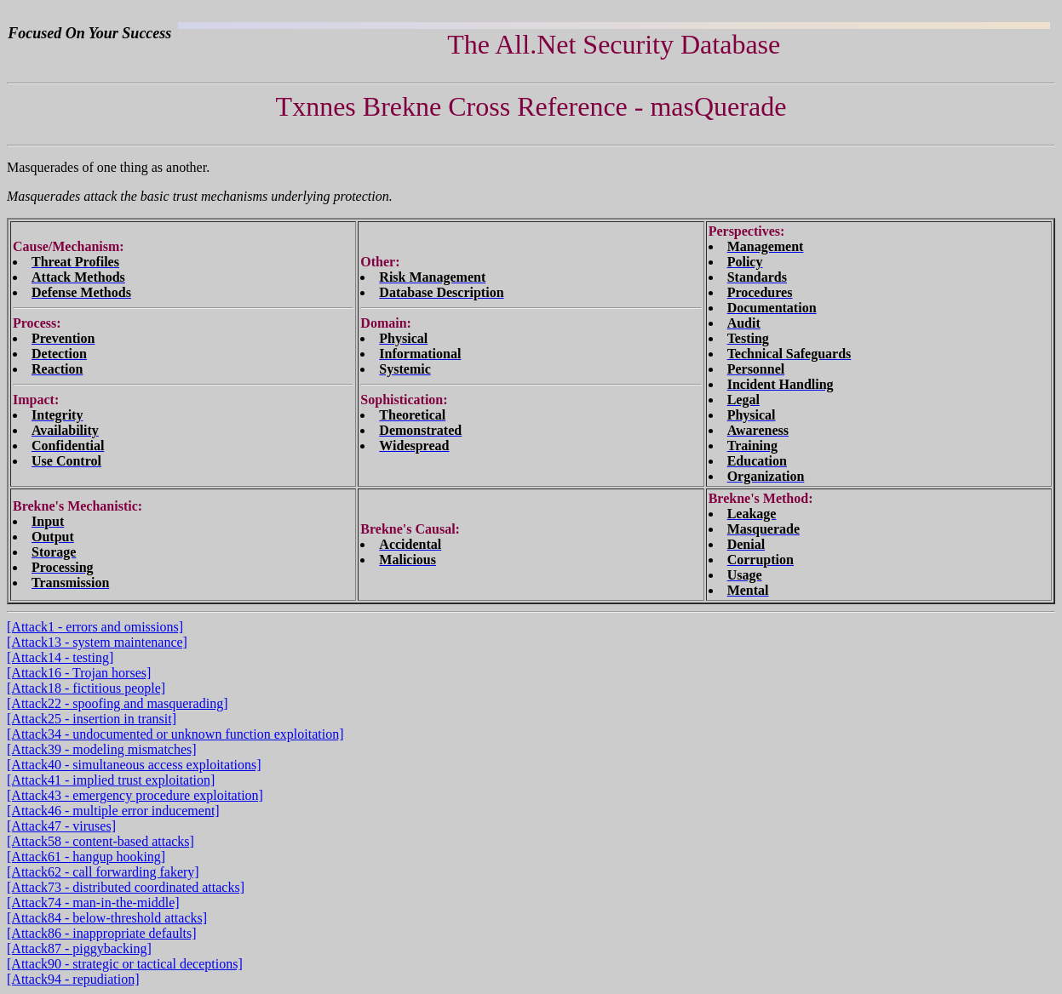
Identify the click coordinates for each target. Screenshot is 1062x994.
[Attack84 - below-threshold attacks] (107, 918)
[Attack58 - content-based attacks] (100, 841)
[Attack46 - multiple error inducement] (113, 810)
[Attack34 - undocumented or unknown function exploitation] (175, 734)
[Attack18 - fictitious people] (86, 688)
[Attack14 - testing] (60, 657)
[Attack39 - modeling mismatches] (102, 749)
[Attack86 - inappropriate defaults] (102, 933)
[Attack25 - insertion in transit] (91, 718)
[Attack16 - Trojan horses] (79, 673)
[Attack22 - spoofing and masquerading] (117, 703)
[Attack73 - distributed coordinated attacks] (125, 887)
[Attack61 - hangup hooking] (86, 856)
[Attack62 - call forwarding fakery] (103, 872)
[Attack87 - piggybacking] (79, 948)
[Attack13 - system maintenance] (97, 642)
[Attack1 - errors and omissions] (95, 627)
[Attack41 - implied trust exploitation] (111, 780)
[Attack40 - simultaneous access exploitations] (134, 764)
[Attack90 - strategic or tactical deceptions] (125, 964)
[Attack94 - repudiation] (73, 979)
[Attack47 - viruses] (61, 826)
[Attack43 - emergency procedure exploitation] (135, 795)
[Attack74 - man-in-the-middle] (93, 902)
